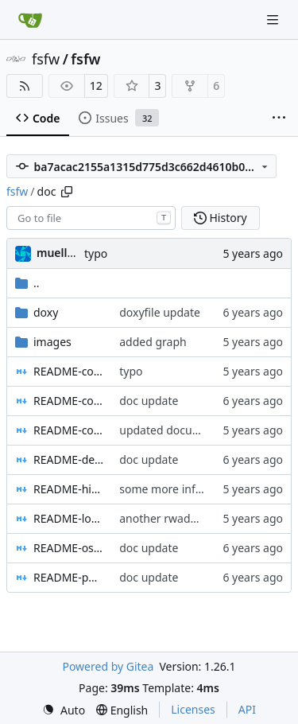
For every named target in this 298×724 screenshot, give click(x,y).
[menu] (63, 710)
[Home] (30, 20)
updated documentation (182, 430)
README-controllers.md (68, 400)
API (247, 709)
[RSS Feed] (24, 86)
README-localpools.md (68, 518)
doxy (45, 312)
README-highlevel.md (68, 488)
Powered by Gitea (107, 666)
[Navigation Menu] (274, 19)
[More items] (279, 118)
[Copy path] (66, 191)
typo (95, 253)
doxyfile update (159, 312)
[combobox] (91, 218)
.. (27, 282)
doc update (148, 400)
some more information (181, 488)
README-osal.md (68, 547)
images (52, 341)
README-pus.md (68, 577)
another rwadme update (183, 518)
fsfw (46, 59)
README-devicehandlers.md (68, 459)
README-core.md (68, 430)
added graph (152, 341)
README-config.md (68, 371)
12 (96, 85)
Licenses (193, 709)
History (220, 217)
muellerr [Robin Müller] (60, 252)
